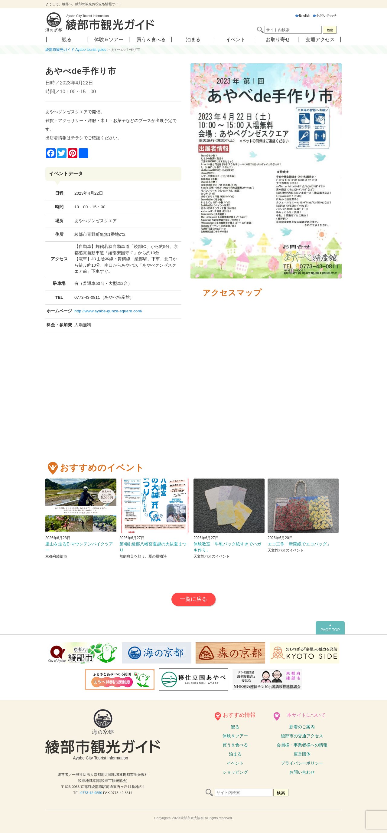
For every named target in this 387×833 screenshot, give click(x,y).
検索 (330, 30)
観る (67, 39)
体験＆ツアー (108, 39)
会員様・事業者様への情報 (302, 744)
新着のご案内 (302, 726)
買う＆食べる (151, 39)
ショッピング (235, 772)
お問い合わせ (325, 15)
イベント (235, 39)
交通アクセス (320, 39)
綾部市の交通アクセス (302, 735)
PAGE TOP (330, 627)
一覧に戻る (193, 599)
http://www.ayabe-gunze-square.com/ (108, 311)
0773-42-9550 (91, 793)
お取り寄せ (278, 39)
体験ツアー (235, 735)
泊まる (193, 39)
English (302, 15)
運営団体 (302, 754)
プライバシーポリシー (302, 763)
